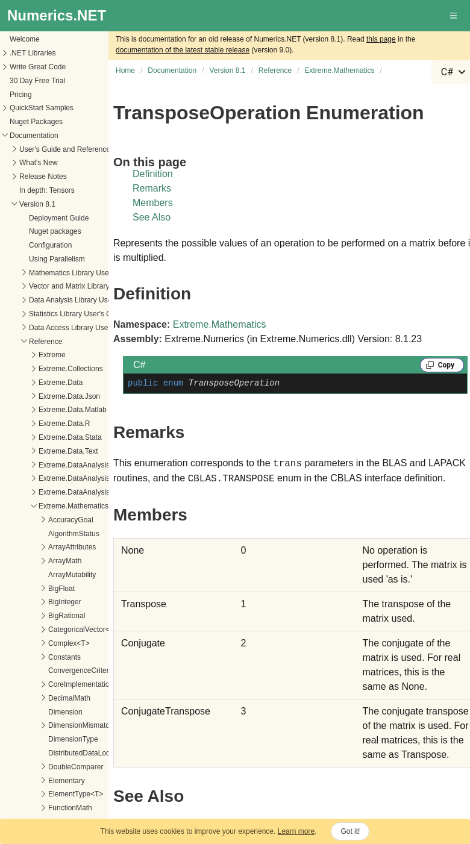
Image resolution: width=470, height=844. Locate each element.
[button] (454, 15)
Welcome (25, 39)
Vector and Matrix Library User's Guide (91, 286)
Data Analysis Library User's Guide (84, 300)
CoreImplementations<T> (89, 684)
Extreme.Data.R (64, 423)
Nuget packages (55, 231)
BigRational (66, 615)
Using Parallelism (57, 259)
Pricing (21, 94)
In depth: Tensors (47, 190)
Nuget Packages (36, 121)
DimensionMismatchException (96, 725)
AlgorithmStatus (73, 534)
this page (381, 39)
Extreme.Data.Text (68, 451)
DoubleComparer (75, 767)
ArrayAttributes (72, 547)
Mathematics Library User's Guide (83, 273)
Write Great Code (38, 67)
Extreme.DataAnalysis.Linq (82, 478)
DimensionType (73, 739)
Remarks (152, 188)
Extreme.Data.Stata (70, 437)
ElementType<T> (75, 794)
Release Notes (43, 176)
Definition (153, 174)
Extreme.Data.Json (69, 396)
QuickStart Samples (42, 108)
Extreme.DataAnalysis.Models (87, 492)
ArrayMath (64, 561)
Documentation (34, 135)
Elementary (66, 781)
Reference (45, 341)
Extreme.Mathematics (73, 506)
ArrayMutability (72, 574)
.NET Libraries (32, 53)
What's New (38, 162)
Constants (64, 657)
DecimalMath (69, 698)
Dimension (65, 712)
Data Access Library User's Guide (83, 328)
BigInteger (64, 602)
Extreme (52, 355)
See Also (152, 217)
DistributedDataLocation (86, 753)
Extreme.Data (61, 382)
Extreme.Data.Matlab (73, 409)
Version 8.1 (37, 204)
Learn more (296, 831)
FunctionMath (70, 808)
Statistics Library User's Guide (77, 314)
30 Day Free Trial (37, 81)
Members (153, 203)
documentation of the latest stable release (182, 50)
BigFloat (61, 588)
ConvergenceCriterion (83, 670)
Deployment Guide (59, 218)
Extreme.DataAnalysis (74, 465)
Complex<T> (69, 643)
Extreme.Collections (71, 368)
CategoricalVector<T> (83, 629)
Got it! (350, 831)
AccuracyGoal (70, 520)
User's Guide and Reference (64, 149)
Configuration (50, 245)
